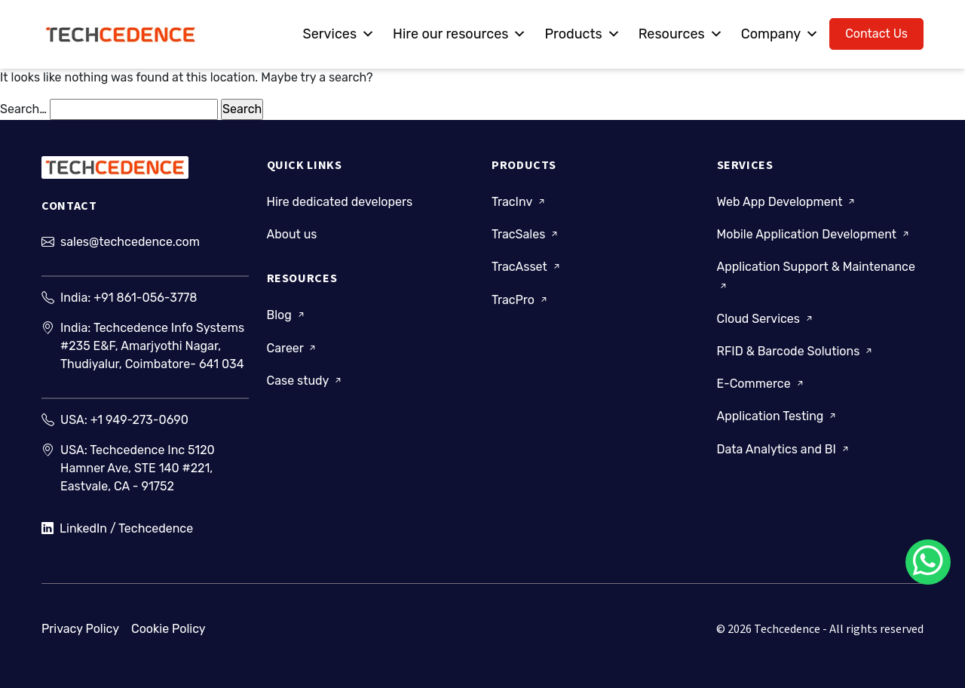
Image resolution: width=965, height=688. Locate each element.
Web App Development (787, 202)
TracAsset (527, 267)
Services (338, 34)
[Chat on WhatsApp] (928, 562)
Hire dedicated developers (340, 202)
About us (292, 234)
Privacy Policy (80, 629)
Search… (23, 109)
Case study (305, 380)
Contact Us (876, 33)
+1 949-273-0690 (139, 420)
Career (293, 347)
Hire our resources (459, 34)
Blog (287, 315)
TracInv (519, 202)
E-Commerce (761, 383)
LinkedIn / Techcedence (117, 529)
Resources (681, 34)
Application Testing (778, 416)
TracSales (526, 234)
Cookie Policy (168, 629)
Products (582, 34)
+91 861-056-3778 (145, 297)
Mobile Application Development (814, 234)
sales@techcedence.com (130, 242)
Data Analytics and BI (784, 448)
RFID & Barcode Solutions (796, 351)
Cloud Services (766, 319)
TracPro (521, 299)
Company (780, 34)
